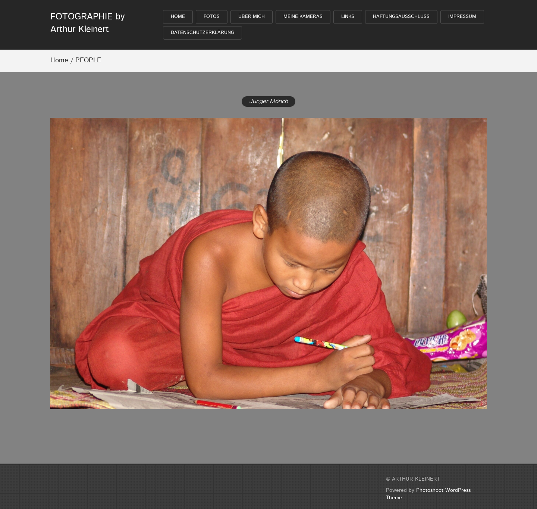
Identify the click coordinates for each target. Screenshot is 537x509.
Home (59, 60)
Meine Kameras (303, 16)
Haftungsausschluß (401, 16)
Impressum (462, 16)
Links (347, 16)
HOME (178, 16)
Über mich (251, 16)
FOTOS (212, 16)
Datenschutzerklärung (202, 32)
